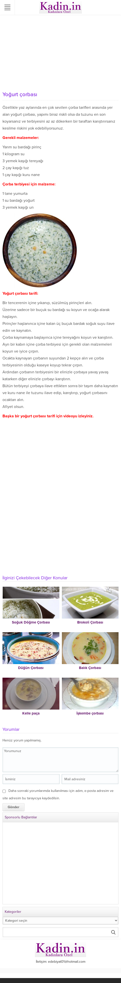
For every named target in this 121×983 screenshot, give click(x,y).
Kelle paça (31, 713)
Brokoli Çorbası (90, 622)
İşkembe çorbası (90, 713)
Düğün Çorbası (31, 668)
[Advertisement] (60, 52)
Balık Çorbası (90, 668)
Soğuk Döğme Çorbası (31, 622)
